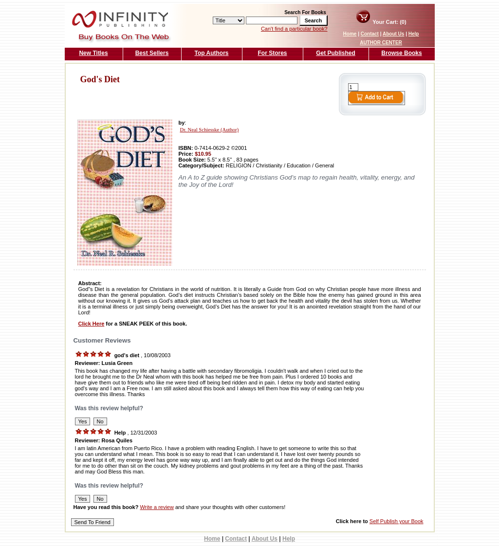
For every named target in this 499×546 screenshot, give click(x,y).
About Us (393, 33)
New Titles (93, 53)
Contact (370, 33)
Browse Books (401, 53)
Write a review (156, 507)
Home (350, 33)
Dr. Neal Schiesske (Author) (209, 129)
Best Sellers (152, 53)
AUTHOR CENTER (381, 42)
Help (413, 33)
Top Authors (212, 53)
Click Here (91, 324)
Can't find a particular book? (294, 29)
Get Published (335, 53)
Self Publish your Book (397, 521)
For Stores (272, 53)
